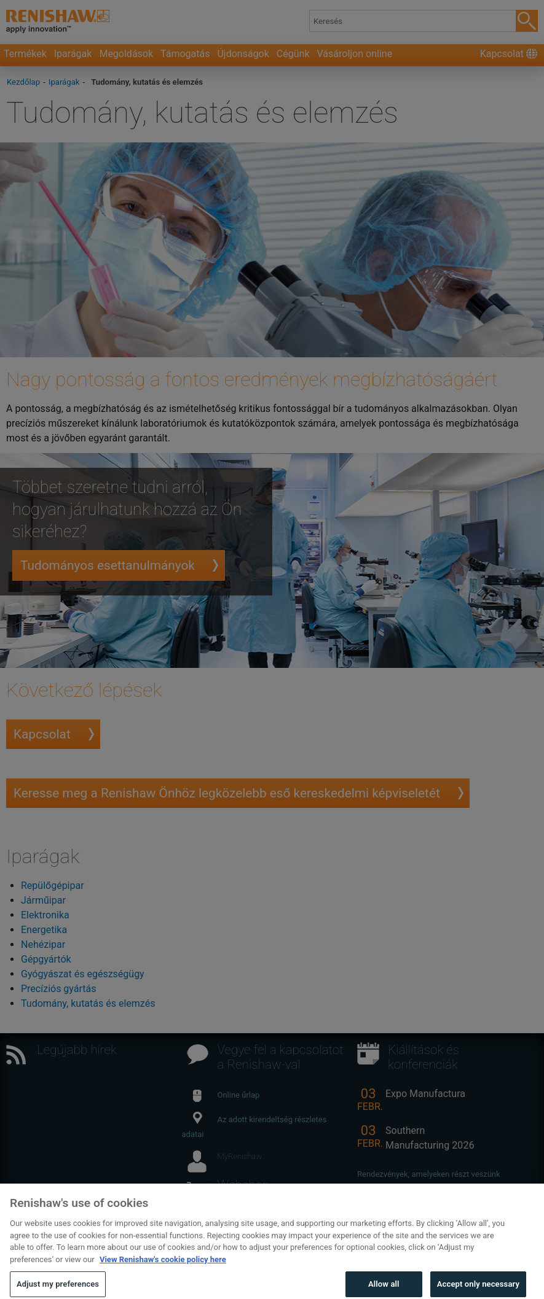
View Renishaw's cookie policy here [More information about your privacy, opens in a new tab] (163, 1270)
